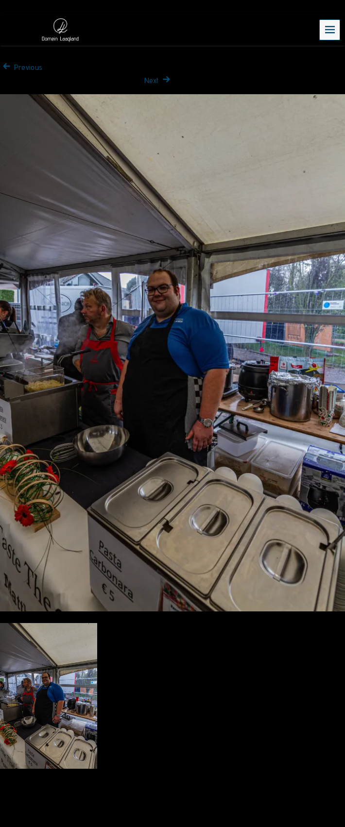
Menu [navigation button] (330, 29)
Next (158, 80)
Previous (21, 67)
